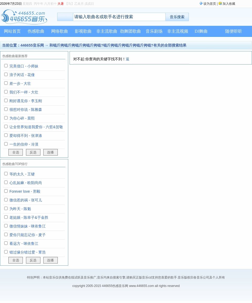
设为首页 (209, 4)
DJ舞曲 (201, 31)
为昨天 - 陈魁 (20, 209)
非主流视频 (177, 31)
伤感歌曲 (36, 31)
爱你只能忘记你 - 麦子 (27, 235)
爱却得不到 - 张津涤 (25, 135)
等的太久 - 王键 (22, 174)
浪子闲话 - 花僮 (22, 75)
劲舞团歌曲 (130, 31)
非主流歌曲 (106, 31)
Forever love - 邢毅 (24, 191)
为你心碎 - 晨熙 (22, 118)
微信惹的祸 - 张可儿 (25, 200)
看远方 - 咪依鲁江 (23, 243)
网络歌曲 (59, 31)
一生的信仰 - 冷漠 (23, 144)
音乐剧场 (154, 31)
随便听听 (233, 31)
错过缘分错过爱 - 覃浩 (27, 252)
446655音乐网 (32, 45)
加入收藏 (229, 4)
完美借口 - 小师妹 (23, 66)
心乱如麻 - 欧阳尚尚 (25, 183)
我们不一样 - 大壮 (23, 92)
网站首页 (12, 31)
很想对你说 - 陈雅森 (25, 109)
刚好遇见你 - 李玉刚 (25, 101)
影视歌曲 (83, 31)
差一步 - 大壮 (20, 83)
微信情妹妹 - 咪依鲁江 (27, 226)
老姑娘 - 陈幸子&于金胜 (28, 217)
